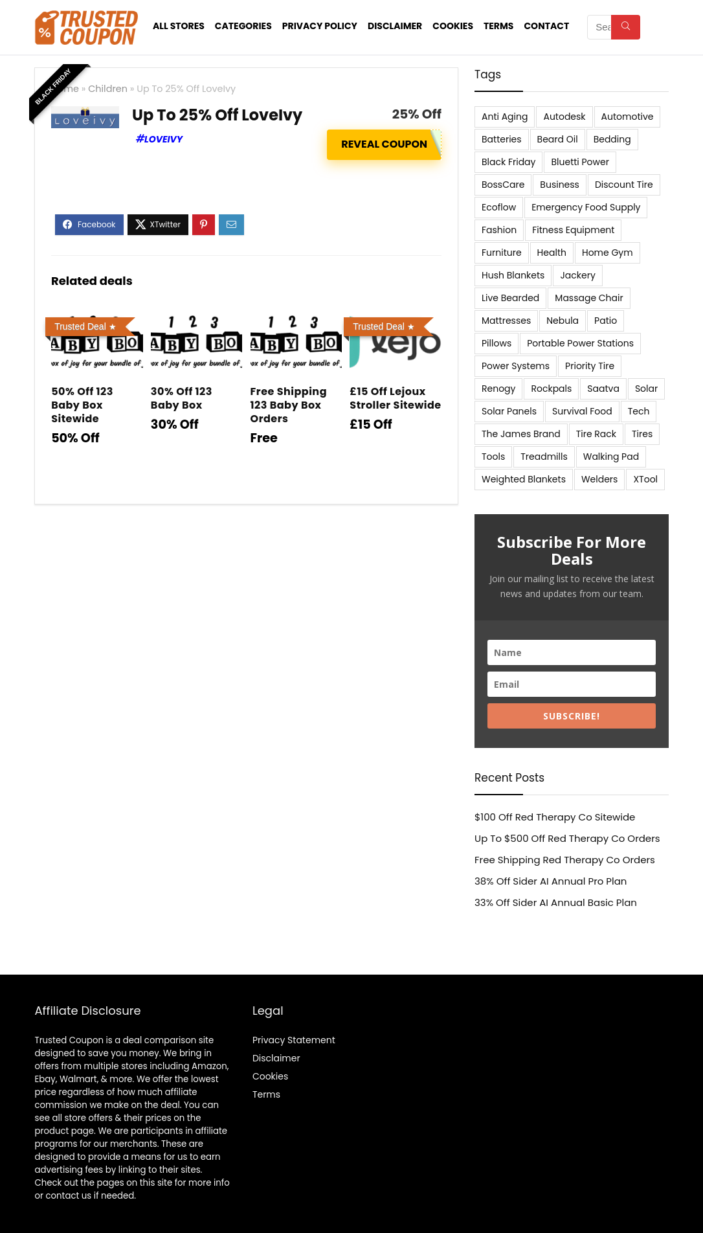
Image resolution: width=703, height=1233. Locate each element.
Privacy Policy (319, 25)
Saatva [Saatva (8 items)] (603, 388)
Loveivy (163, 139)
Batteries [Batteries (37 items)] (502, 139)
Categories (243, 25)
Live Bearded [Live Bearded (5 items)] (510, 297)
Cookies (452, 25)
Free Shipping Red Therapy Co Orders (564, 859)
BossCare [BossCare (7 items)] (503, 184)
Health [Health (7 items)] (551, 252)
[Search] (625, 27)
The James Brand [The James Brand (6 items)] (521, 433)
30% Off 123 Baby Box (181, 398)
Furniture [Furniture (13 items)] (502, 252)
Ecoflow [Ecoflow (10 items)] (499, 207)
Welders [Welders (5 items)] (599, 479)
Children (108, 88)
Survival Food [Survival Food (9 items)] (582, 411)
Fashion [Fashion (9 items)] (499, 229)
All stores (179, 25)
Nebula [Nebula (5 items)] (562, 320)
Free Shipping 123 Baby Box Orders (289, 405)
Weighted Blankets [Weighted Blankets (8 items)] (524, 479)
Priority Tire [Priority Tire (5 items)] (589, 365)
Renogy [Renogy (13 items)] (498, 388)
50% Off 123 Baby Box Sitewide (82, 405)
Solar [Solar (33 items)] (646, 388)
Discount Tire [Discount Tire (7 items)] (624, 184)
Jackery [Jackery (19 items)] (577, 275)
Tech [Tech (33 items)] (639, 411)
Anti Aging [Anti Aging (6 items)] (505, 116)
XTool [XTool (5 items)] (645, 479)
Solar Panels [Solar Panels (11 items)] (509, 411)
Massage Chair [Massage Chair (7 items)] (589, 297)
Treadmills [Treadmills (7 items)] (543, 456)
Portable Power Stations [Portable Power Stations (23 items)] (580, 343)
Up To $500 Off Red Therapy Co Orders (567, 838)
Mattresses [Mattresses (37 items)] (506, 320)
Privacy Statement (293, 1040)
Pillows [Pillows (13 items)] (496, 343)
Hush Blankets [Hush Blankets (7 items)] (513, 275)
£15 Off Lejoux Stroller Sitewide (395, 398)
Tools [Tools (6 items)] (493, 456)
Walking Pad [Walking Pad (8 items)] (611, 456)
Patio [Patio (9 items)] (605, 320)
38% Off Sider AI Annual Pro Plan (550, 881)
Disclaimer (395, 25)
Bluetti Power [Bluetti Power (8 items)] (580, 161)
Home (65, 88)
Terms (498, 25)
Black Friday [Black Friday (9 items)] (508, 161)
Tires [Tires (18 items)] (642, 433)
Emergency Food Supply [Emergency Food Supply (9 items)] (585, 207)
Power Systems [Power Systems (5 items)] (516, 365)
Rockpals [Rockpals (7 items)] (551, 388)
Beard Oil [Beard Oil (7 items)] (557, 139)
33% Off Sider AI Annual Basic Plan (555, 902)
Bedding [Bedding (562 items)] (612, 139)
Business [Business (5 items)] (559, 184)
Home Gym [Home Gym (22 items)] (607, 252)
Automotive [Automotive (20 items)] (627, 116)
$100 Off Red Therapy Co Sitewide (554, 817)
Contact (546, 25)
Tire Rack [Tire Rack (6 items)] (596, 433)
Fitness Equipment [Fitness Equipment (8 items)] (573, 229)
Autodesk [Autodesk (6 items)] (564, 116)
